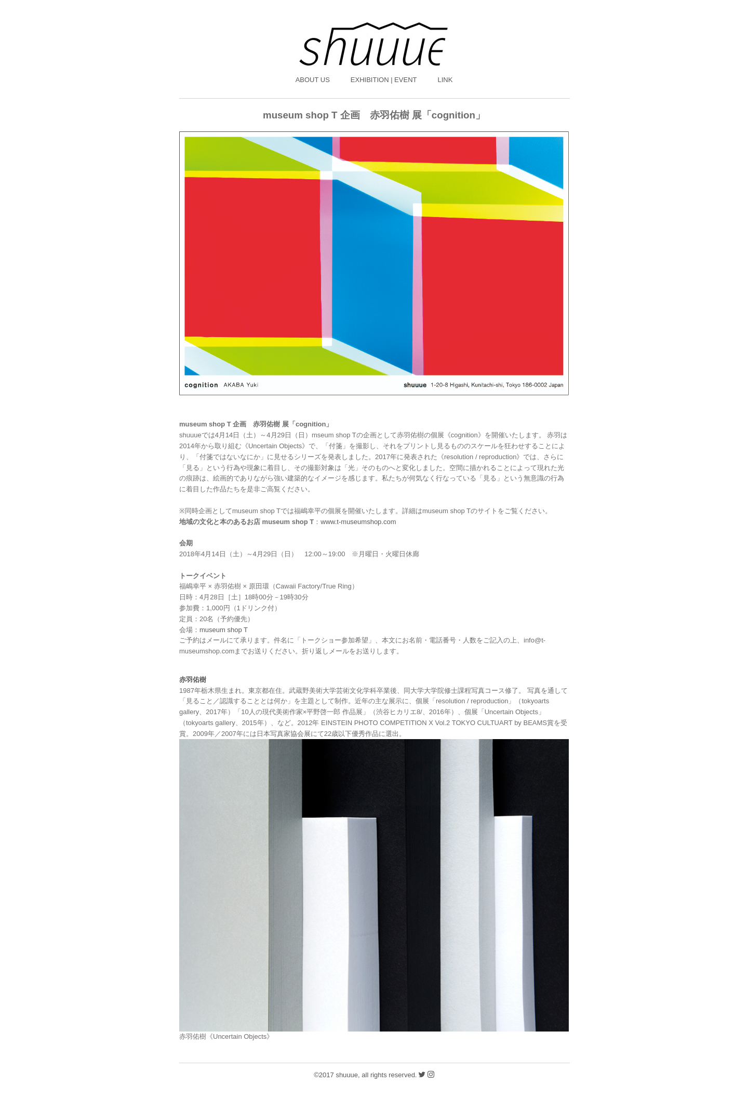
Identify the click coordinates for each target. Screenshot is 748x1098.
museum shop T (223, 630)
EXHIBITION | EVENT (384, 80)
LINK (444, 80)
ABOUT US (313, 80)
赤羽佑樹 (192, 680)
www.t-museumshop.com (358, 522)
